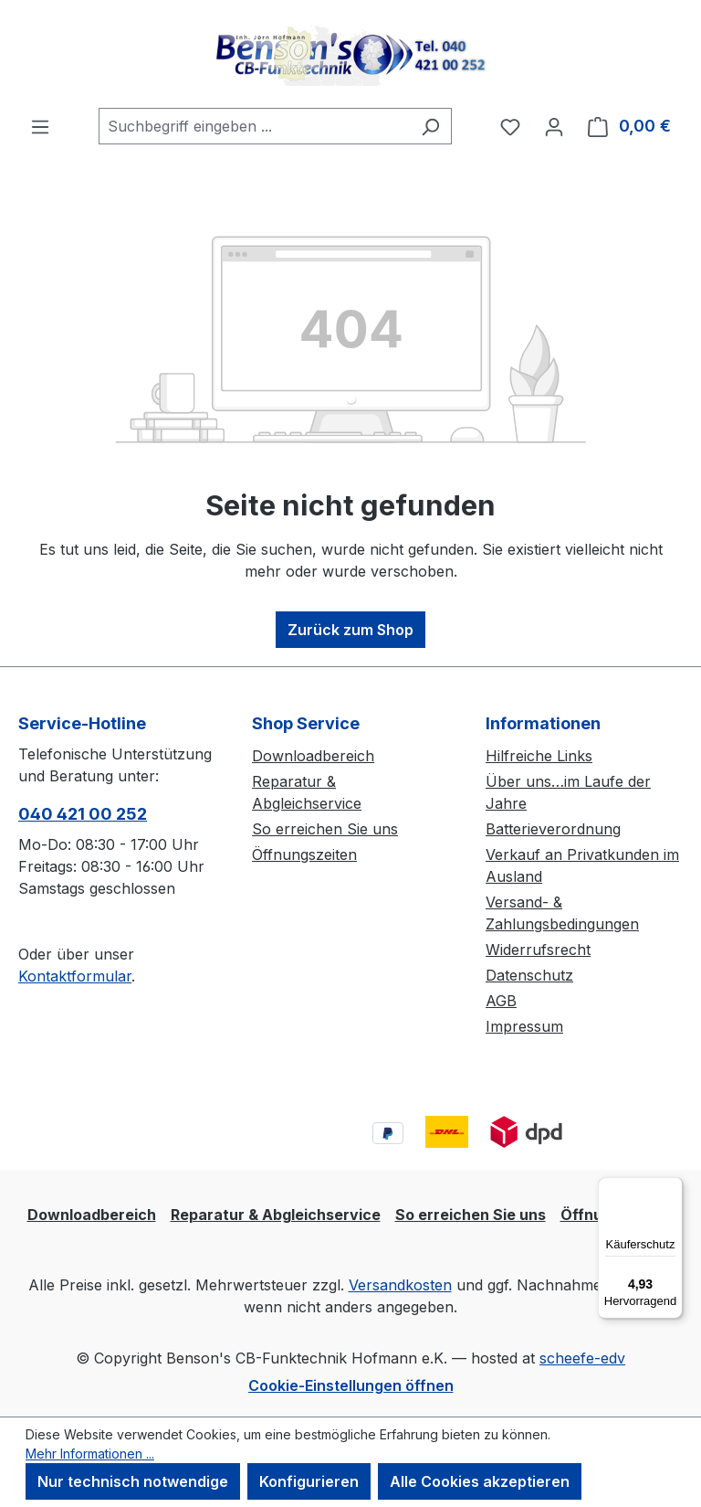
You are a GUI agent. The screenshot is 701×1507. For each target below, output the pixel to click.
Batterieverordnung (553, 829)
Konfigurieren (309, 1481)
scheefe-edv (582, 1358)
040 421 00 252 (82, 813)
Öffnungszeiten (304, 854)
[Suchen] (430, 126)
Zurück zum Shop (350, 630)
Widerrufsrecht (538, 949)
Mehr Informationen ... (90, 1453)
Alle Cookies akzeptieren (480, 1481)
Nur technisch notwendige (132, 1481)
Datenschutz (529, 975)
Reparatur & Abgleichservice (276, 1214)
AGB (501, 1001)
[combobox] (254, 126)
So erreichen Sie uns (325, 829)
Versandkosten (400, 1285)
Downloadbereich (313, 756)
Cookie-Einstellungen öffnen (351, 1385)
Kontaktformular (74, 976)
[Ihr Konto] (554, 126)
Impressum (524, 1026)
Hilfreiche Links (539, 756)
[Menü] (40, 126)
